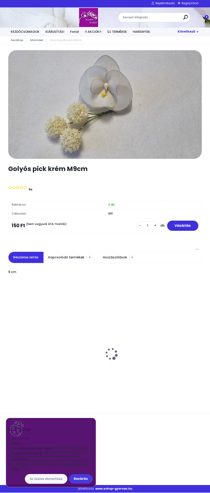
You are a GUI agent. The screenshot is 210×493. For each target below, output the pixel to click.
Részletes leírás (25, 257)
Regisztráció (190, 3)
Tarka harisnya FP (156, 344)
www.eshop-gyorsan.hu (113, 489)
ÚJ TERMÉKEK (117, 32)
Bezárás (81, 478)
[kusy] (146, 225)
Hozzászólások (119, 257)
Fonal (74, 32)
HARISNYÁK (141, 32)
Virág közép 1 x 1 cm (26, 344)
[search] (157, 19)
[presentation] (11, 348)
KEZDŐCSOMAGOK (25, 32)
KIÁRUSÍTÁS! (54, 32)
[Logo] (32, 17)
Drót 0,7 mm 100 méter (94, 361)
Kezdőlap (17, 40)
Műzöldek (36, 40)
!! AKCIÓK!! (93, 32)
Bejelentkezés (165, 3)
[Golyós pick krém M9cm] (105, 104)
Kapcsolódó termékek (70, 257)
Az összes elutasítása (46, 479)
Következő (186, 31)
